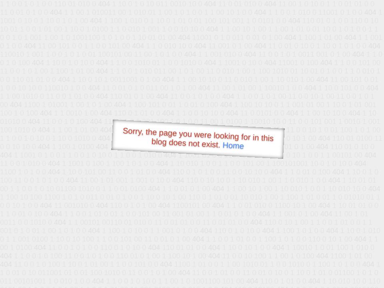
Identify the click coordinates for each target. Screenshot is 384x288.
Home (233, 145)
